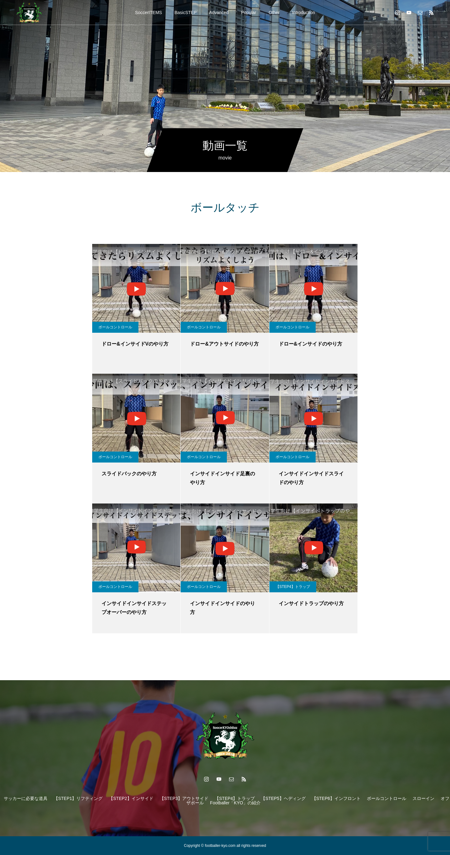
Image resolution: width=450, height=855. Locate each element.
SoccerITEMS (148, 12)
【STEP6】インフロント (336, 798)
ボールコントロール (115, 327)
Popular (248, 12)
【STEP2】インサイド (131, 798)
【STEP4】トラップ (293, 586)
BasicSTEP (185, 12)
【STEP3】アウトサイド (184, 798)
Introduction (303, 12)
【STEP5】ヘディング (283, 798)
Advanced (218, 12)
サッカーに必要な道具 (26, 798)
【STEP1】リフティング (78, 798)
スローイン (423, 798)
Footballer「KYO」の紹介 (235, 802)
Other (274, 12)
